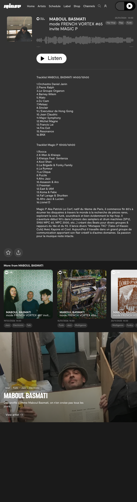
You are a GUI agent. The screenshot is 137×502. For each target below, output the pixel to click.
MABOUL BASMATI (67, 19)
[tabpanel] (84, 40)
